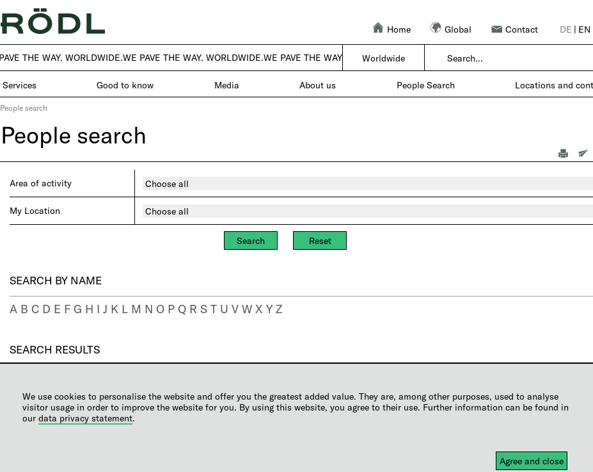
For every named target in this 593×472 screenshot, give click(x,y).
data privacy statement (85, 417)
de (566, 29)
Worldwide (383, 58)
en (584, 29)
